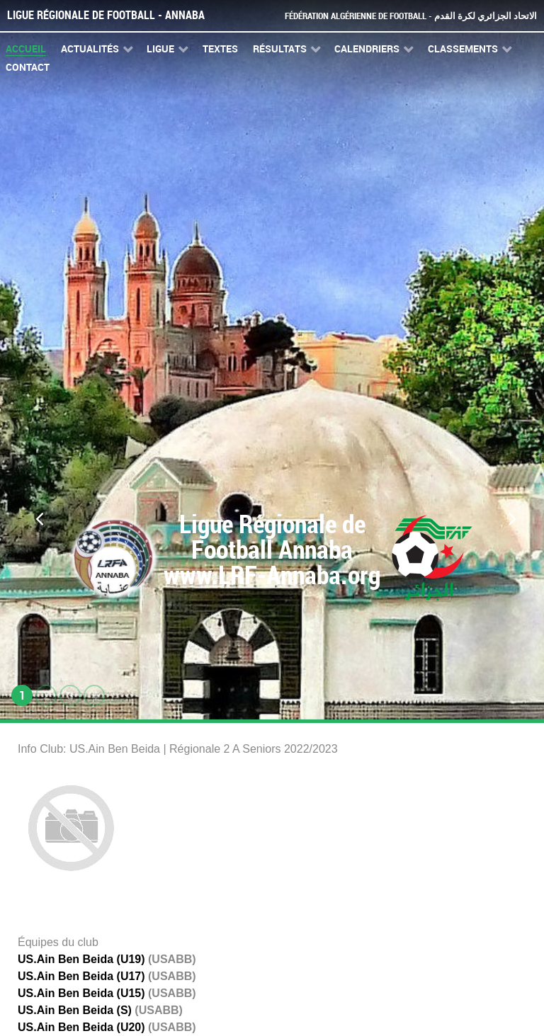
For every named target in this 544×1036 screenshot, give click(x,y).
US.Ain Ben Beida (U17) (81, 976)
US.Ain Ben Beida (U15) (81, 993)
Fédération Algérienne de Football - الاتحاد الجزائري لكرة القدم (411, 16)
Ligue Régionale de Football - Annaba (106, 15)
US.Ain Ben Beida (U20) (81, 1027)
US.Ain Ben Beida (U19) (81, 959)
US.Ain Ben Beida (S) (75, 1010)
